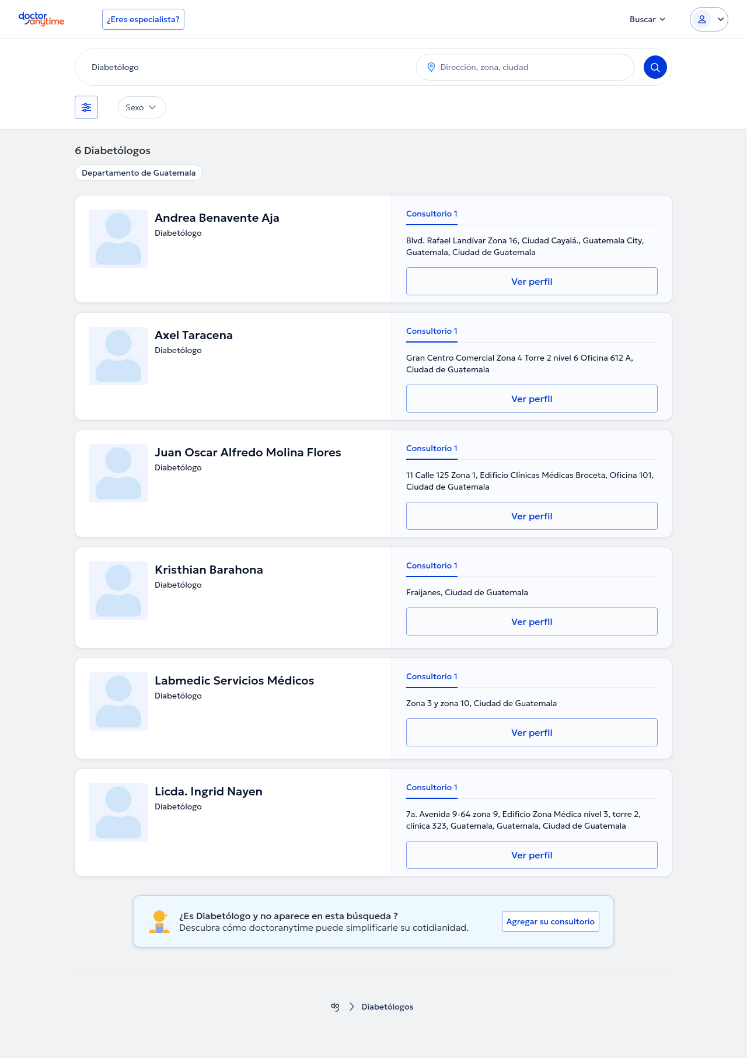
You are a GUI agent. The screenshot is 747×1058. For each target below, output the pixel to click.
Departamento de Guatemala (139, 172)
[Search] (655, 67)
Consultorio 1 (432, 213)
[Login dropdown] (709, 19)
